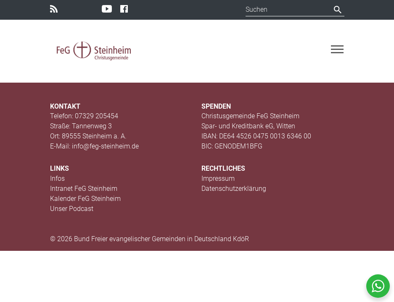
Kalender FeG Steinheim (85, 199)
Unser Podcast (71, 209)
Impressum (218, 178)
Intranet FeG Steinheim (83, 189)
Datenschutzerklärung (233, 189)
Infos (57, 178)
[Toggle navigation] (337, 49)
